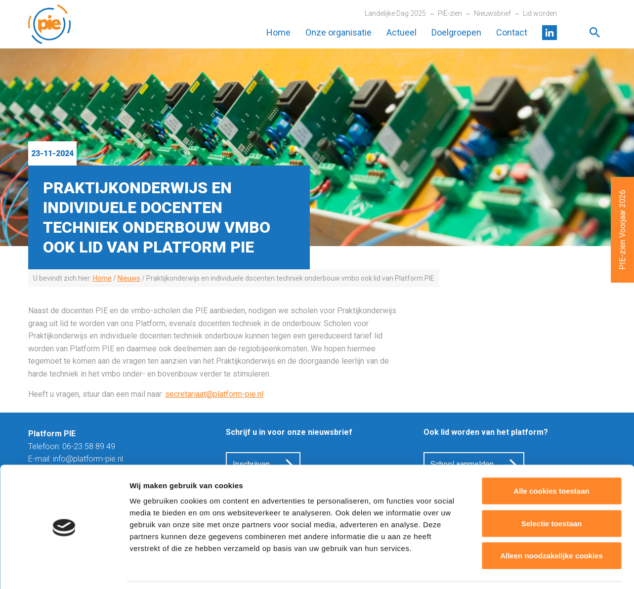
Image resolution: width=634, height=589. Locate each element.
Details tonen (533, 569)
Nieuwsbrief (492, 13)
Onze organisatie (338, 32)
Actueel (401, 32)
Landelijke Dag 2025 (395, 13)
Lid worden (540, 13)
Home (278, 32)
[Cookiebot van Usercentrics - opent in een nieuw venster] (64, 569)
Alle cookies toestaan (551, 459)
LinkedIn (549, 32)
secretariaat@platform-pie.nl (214, 394)
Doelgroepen (456, 32)
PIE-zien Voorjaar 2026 (622, 230)
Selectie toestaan (551, 492)
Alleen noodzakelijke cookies (551, 524)
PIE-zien (450, 13)
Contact (511, 32)
